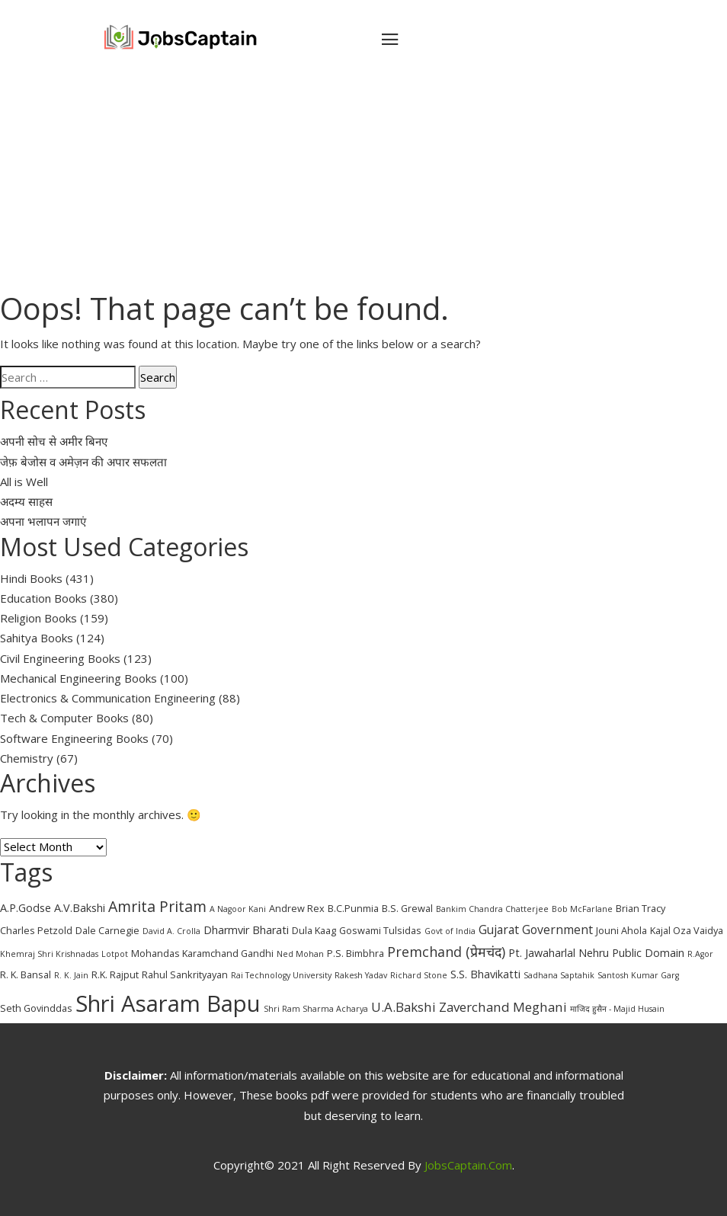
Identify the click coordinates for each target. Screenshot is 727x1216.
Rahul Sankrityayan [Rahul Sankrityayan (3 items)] (185, 974)
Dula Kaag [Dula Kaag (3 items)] (314, 930)
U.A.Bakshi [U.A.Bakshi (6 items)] (403, 1007)
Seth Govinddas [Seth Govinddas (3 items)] (36, 1008)
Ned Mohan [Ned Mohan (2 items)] (300, 954)
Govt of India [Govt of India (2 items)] (450, 931)
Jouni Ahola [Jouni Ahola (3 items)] (621, 930)
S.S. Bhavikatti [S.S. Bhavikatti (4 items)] (485, 974)
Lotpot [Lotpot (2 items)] (114, 954)
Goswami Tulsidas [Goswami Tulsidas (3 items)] (380, 930)
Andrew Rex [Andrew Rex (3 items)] (297, 908)
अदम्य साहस (26, 501)
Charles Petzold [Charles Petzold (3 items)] (36, 930)
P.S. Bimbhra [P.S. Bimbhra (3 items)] (355, 953)
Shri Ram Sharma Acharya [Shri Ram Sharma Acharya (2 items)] (316, 1008)
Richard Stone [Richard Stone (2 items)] (418, 975)
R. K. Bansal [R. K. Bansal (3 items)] (25, 974)
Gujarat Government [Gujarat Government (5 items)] (536, 929)
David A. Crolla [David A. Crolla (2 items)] (171, 931)
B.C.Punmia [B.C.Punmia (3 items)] (353, 908)
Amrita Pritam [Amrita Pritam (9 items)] (157, 906)
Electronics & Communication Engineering (108, 698)
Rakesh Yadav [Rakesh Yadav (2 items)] (361, 975)
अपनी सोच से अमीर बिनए (53, 441)
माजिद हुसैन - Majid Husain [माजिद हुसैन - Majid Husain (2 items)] (617, 1008)
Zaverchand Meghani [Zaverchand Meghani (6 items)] (503, 1007)
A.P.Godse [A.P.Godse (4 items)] (25, 908)
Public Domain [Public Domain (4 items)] (648, 953)
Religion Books (38, 618)
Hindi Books (31, 578)
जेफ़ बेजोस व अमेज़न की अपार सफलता (83, 461)
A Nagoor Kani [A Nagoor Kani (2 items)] (238, 909)
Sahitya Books (36, 637)
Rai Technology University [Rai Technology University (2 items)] (281, 975)
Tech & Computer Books (64, 717)
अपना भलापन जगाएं (43, 521)
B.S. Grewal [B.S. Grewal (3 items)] (407, 908)
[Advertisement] (363, 183)
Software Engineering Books (74, 738)
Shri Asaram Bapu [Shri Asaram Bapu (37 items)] (168, 1003)
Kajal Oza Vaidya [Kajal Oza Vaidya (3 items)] (686, 930)
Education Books (43, 598)
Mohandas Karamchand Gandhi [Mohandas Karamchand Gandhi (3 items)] (202, 953)
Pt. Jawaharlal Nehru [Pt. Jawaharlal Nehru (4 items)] (558, 953)
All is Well (24, 481)
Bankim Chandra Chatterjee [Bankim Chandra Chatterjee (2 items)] (492, 909)
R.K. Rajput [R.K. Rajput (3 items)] (115, 974)
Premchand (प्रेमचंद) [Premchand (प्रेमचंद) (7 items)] (446, 951)
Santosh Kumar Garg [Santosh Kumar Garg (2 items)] (638, 975)
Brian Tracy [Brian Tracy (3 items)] (640, 908)
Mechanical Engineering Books (78, 678)
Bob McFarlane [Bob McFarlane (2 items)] (582, 909)
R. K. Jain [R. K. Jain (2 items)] (71, 975)
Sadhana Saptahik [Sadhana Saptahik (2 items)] (559, 975)
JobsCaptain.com (468, 1165)
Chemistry (26, 758)
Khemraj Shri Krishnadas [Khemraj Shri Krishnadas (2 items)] (49, 954)
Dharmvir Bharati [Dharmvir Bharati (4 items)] (246, 930)
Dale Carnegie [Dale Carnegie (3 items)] (107, 930)
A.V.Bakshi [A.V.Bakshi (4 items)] (79, 908)
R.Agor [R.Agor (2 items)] (700, 954)
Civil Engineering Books (60, 658)
